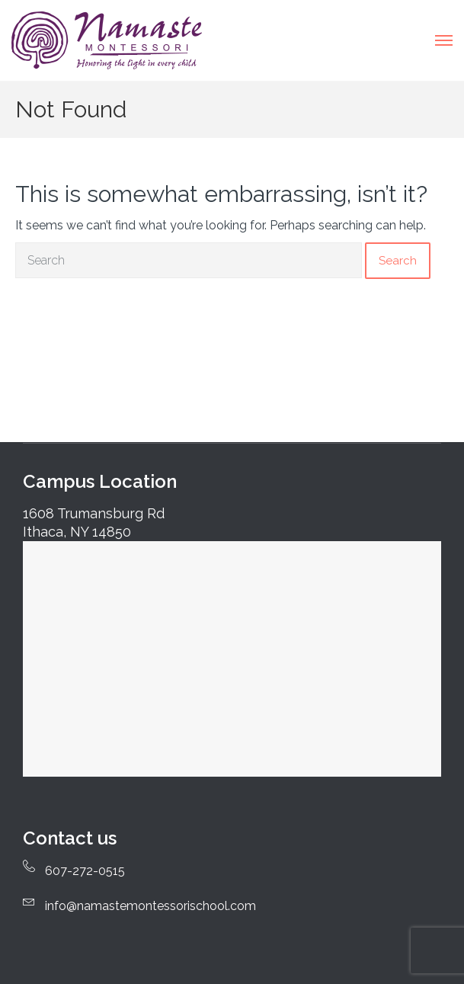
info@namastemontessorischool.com (150, 906)
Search (398, 261)
